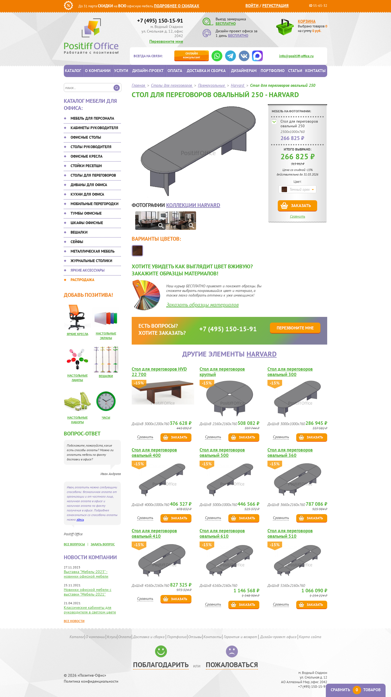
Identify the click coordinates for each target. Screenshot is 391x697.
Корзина (307, 21)
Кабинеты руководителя (94, 127)
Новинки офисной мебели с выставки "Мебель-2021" (87, 592)
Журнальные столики (91, 260)
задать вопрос (103, 544)
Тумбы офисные (86, 213)
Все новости (74, 621)
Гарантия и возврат (240, 636)
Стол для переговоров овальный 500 (222, 452)
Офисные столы (86, 137)
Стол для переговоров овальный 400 (154, 452)
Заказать (301, 205)
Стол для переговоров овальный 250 (299, 123)
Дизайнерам (244, 70)
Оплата (175, 70)
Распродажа (82, 279)
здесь (80, 519)
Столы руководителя (91, 146)
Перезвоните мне (166, 41)
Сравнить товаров (356, 689)
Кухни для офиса (87, 194)
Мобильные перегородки (94, 203)
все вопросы (74, 544)
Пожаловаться (232, 664)
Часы (106, 417)
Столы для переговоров (93, 175)
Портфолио (273, 70)
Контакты (315, 70)
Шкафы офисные (87, 222)
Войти (251, 5)
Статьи (295, 70)
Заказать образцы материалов (202, 304)
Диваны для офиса (89, 184)
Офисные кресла (86, 156)
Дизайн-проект (148, 70)
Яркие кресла (77, 334)
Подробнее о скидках (176, 5)
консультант (191, 55)
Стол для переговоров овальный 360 (290, 452)
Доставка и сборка (206, 70)
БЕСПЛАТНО (226, 23)
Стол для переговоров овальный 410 (154, 533)
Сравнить (297, 216)
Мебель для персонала (92, 118)
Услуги (121, 70)
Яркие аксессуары (88, 270)
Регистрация (275, 5)
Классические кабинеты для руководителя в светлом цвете (90, 610)
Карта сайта (310, 636)
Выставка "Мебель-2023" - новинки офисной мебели (86, 574)
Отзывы (195, 636)
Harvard (262, 353)
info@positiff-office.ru (296, 56)
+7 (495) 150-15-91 (160, 20)
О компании (98, 70)
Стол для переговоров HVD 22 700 (159, 371)
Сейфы (77, 241)
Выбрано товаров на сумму (312, 28)
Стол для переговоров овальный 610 (222, 533)
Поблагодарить (161, 664)
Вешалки (79, 232)
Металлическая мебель (93, 251)
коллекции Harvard (193, 205)
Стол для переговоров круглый (222, 371)
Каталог (73, 70)
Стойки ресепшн (86, 165)
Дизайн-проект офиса (278, 636)
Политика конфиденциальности (91, 681)
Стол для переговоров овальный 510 (290, 533)
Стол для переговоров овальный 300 (290, 371)
